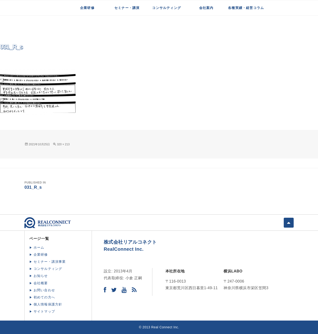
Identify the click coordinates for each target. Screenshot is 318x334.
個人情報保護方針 (48, 304)
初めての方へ (44, 297)
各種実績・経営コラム (246, 8)
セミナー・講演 (126, 8)
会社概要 (41, 283)
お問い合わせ (44, 290)
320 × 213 (63, 144)
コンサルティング (166, 8)
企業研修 (87, 8)
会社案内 (206, 8)
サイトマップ (44, 311)
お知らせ (41, 276)
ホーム (39, 247)
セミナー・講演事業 (50, 261)
